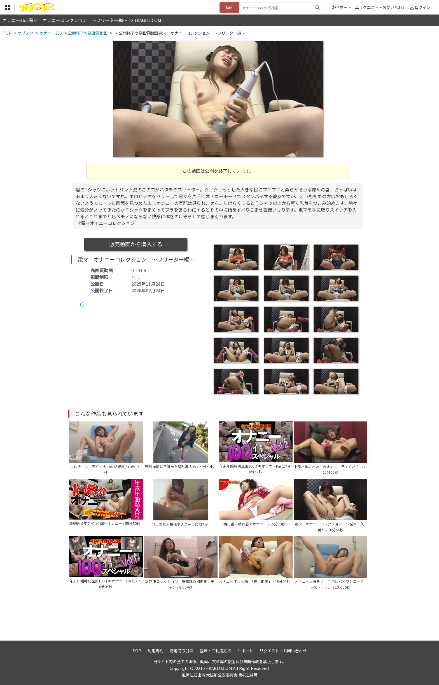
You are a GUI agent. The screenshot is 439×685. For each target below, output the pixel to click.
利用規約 (155, 650)
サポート (341, 7)
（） (81, 304)
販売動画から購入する (135, 244)
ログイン (422, 7)
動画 (229, 7)
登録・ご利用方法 (215, 650)
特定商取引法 (181, 650)
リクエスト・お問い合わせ (380, 7)
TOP (136, 650)
